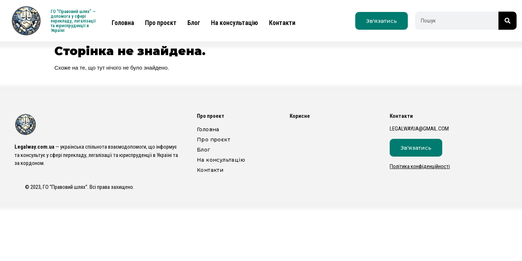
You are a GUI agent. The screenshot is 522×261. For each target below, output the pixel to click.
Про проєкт (161, 22)
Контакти (282, 22)
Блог (193, 22)
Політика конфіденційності (420, 166)
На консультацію (234, 22)
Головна (123, 22)
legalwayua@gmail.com (419, 128)
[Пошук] (507, 21)
